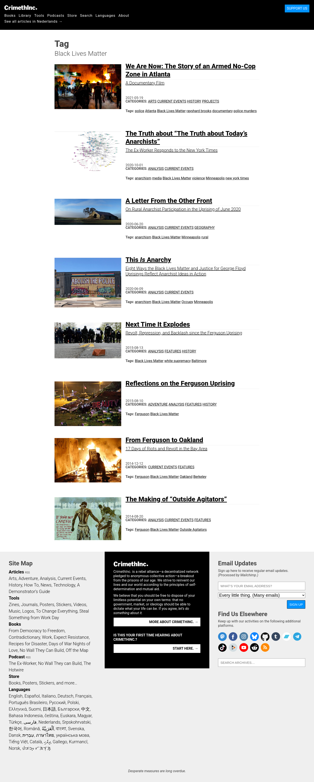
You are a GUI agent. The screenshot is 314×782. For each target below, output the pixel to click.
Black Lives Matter (171, 111)
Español (32, 696)
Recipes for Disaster (28, 643)
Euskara (68, 715)
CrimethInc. (20, 7)
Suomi (35, 709)
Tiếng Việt (18, 741)
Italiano (49, 696)
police (139, 111)
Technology (64, 585)
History (194, 101)
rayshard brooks (198, 111)
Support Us (297, 8)
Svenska (76, 728)
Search (86, 15)
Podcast (17, 656)
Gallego (60, 741)
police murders (245, 111)
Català (36, 741)
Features (173, 351)
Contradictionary (24, 637)
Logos (28, 611)
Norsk (14, 748)
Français (83, 696)
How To (31, 585)
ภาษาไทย (45, 735)
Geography (204, 228)
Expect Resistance (71, 637)
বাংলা (61, 728)
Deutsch (65, 696)
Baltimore (199, 361)
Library (25, 15)
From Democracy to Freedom (37, 630)
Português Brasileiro (28, 702)
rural (204, 237)
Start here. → (185, 648)
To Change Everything (56, 611)
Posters (47, 604)
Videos (79, 604)
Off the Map (77, 650)
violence (198, 178)
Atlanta (150, 111)
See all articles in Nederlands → (33, 21)
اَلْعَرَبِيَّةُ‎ (48, 728)
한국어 (15, 728)
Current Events (171, 101)
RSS (27, 572)
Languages (105, 15)
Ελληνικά (18, 709)
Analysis (156, 169)
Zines (14, 604)
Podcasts (55, 15)
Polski (73, 702)
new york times (237, 178)
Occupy (187, 302)
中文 (85, 709)
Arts (152, 101)
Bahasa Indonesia (26, 715)
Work (47, 637)
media (157, 178)
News (46, 585)
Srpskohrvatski (76, 722)
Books (10, 15)
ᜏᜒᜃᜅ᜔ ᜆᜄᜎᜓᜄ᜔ (36, 748)
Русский (57, 702)
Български (68, 709)
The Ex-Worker (22, 663)
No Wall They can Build (60, 663)
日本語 (49, 709)
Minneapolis (215, 178)
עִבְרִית (28, 735)
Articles (16, 572)
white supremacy (177, 361)
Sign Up (296, 604)
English (16, 696)
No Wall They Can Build (42, 650)
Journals (29, 604)
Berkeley (199, 477)
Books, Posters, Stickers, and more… (43, 683)
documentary (222, 111)
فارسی (30, 722)
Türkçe (15, 722)
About (123, 15)
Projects (210, 101)
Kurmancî (78, 741)
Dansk (15, 735)
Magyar (84, 715)
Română (32, 728)
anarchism (143, 178)
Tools (39, 15)
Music (14, 611)
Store (72, 15)
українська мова (72, 735)
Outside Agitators (193, 530)
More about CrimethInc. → (173, 622)
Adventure (158, 404)
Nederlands (49, 722)
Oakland (186, 477)
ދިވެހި (47, 741)
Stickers (64, 604)
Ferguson (142, 414)
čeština (51, 715)
